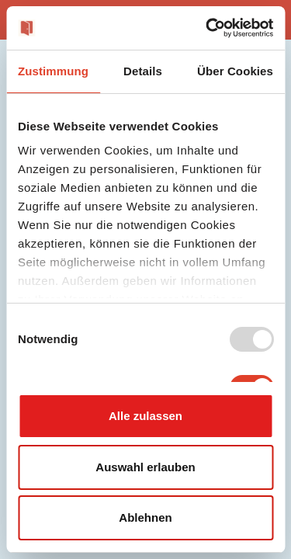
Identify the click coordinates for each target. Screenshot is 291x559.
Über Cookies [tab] (235, 71)
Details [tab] (142, 71)
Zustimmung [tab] (53, 71)
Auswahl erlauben (145, 467)
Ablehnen (145, 517)
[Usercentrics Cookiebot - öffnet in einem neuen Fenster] (207, 28)
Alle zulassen (145, 415)
